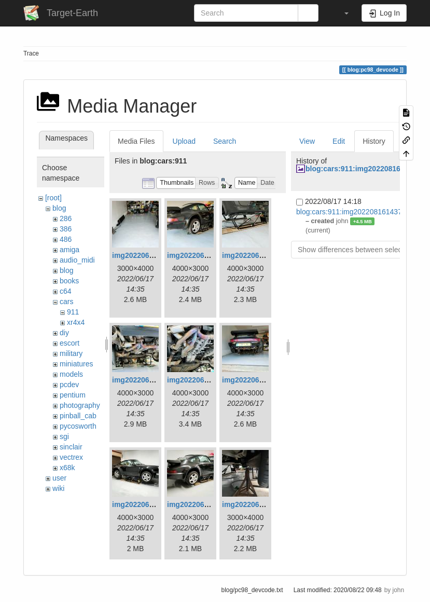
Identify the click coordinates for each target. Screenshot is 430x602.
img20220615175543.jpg (153, 380)
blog (59, 208)
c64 (66, 291)
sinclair (71, 447)
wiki (58, 488)
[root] (53, 198)
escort (69, 343)
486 (66, 239)
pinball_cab (78, 416)
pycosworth (78, 426)
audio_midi (77, 260)
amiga (69, 249)
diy (64, 333)
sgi (64, 436)
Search (224, 141)
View (307, 141)
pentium (73, 395)
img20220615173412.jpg (153, 255)
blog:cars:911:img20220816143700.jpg (359, 212)
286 (66, 218)
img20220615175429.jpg (208, 255)
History (374, 141)
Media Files (136, 141)
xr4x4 (76, 322)
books (69, 281)
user (59, 478)
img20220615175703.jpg (153, 504)
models (71, 374)
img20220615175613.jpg (263, 380)
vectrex (71, 457)
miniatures (76, 364)
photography (80, 405)
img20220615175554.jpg (208, 380)
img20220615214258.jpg (263, 504)
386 (66, 229)
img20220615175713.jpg (208, 504)
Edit (338, 141)
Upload (184, 141)
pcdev (69, 384)
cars (66, 301)
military (71, 353)
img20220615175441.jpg (263, 255)
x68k (67, 467)
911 (73, 312)
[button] (341, 13)
